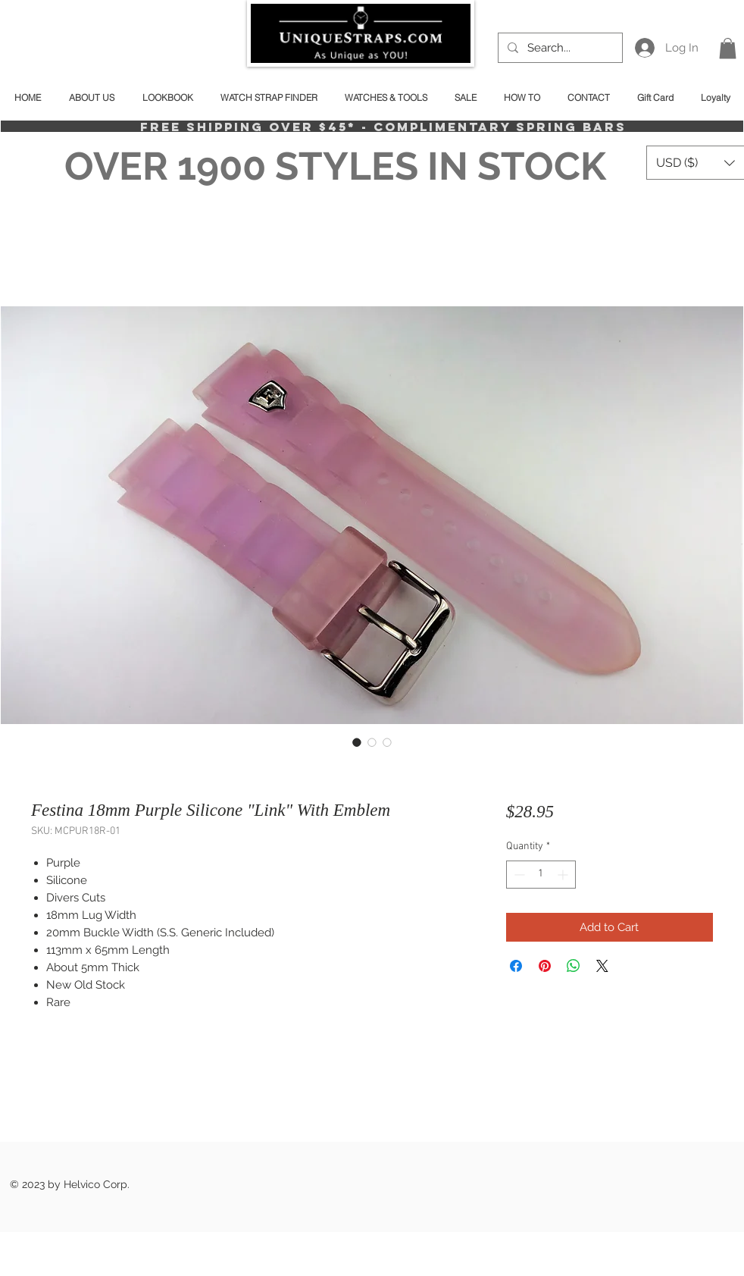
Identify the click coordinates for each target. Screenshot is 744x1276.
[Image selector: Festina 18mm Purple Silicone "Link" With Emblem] (356, 742)
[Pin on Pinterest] (545, 966)
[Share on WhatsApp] (573, 966)
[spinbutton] (541, 874)
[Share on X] (602, 966)
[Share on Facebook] (516, 966)
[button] (727, 48)
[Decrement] (517, 874)
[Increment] (564, 874)
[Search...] (558, 47)
